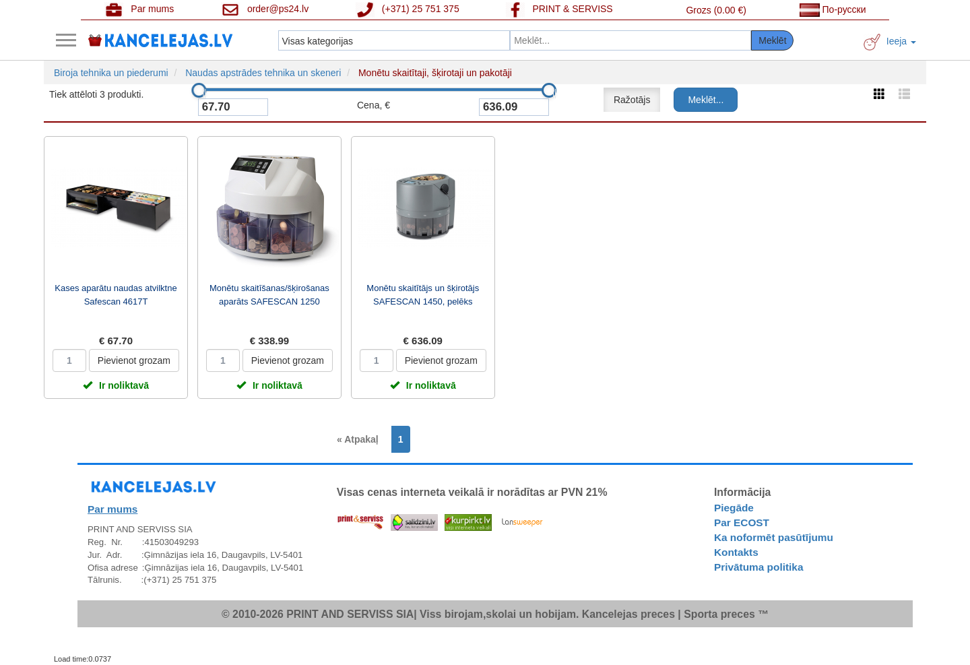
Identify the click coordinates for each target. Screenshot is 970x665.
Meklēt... (705, 99)
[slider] (198, 90)
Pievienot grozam (134, 360)
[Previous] (361, 439)
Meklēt (772, 40)
